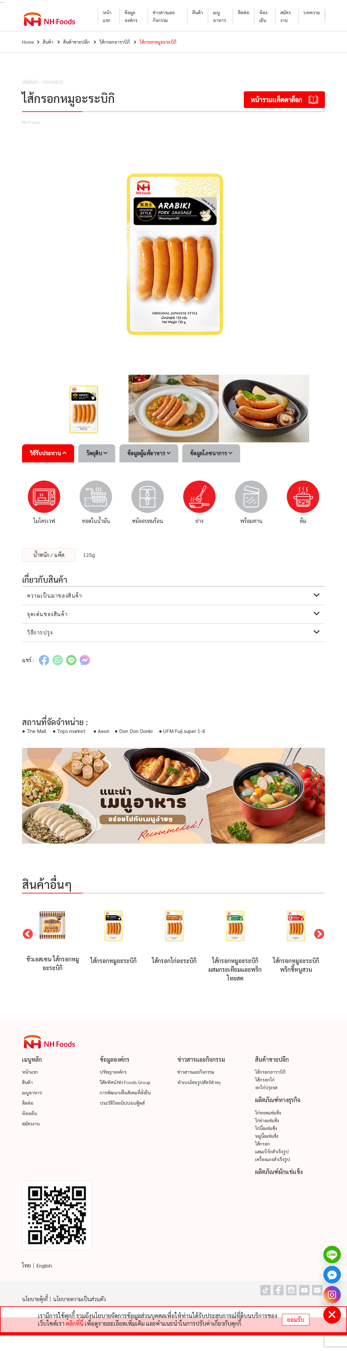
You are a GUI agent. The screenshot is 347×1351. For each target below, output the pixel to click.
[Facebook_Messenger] (332, 1274)
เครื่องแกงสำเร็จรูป (272, 1159)
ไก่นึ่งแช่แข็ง (266, 1128)
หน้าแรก (107, 16)
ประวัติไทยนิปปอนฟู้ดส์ (122, 1103)
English (44, 1265)
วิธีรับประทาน (48, 453)
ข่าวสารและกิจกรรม (164, 16)
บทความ (311, 12)
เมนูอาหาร (219, 16)
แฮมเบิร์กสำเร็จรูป (272, 1151)
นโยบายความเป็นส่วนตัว (79, 1299)
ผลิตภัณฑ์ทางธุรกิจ (277, 1099)
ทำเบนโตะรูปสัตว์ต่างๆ (198, 1082)
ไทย (26, 1265)
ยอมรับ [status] (295, 1319)
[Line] (332, 1254)
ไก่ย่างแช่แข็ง (267, 1120)
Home (28, 42)
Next (319, 934)
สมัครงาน (285, 16)
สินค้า (197, 12)
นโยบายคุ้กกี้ (35, 1299)
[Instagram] (332, 1294)
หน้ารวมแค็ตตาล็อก (284, 99)
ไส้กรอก (262, 1143)
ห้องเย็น (263, 16)
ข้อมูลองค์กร (131, 16)
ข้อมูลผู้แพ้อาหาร (149, 453)
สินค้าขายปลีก (76, 42)
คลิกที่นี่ (75, 1323)
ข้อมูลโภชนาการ (211, 453)
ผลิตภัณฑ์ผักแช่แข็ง (279, 1171)
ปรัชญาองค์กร (113, 1072)
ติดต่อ (243, 12)
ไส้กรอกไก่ (264, 1079)
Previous (28, 934)
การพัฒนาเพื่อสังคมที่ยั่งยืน (125, 1092)
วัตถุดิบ (96, 453)
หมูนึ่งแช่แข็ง (266, 1136)
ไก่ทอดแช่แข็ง (268, 1112)
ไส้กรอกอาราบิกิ (114, 42)
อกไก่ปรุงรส (266, 1087)
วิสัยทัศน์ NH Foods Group (125, 1082)
